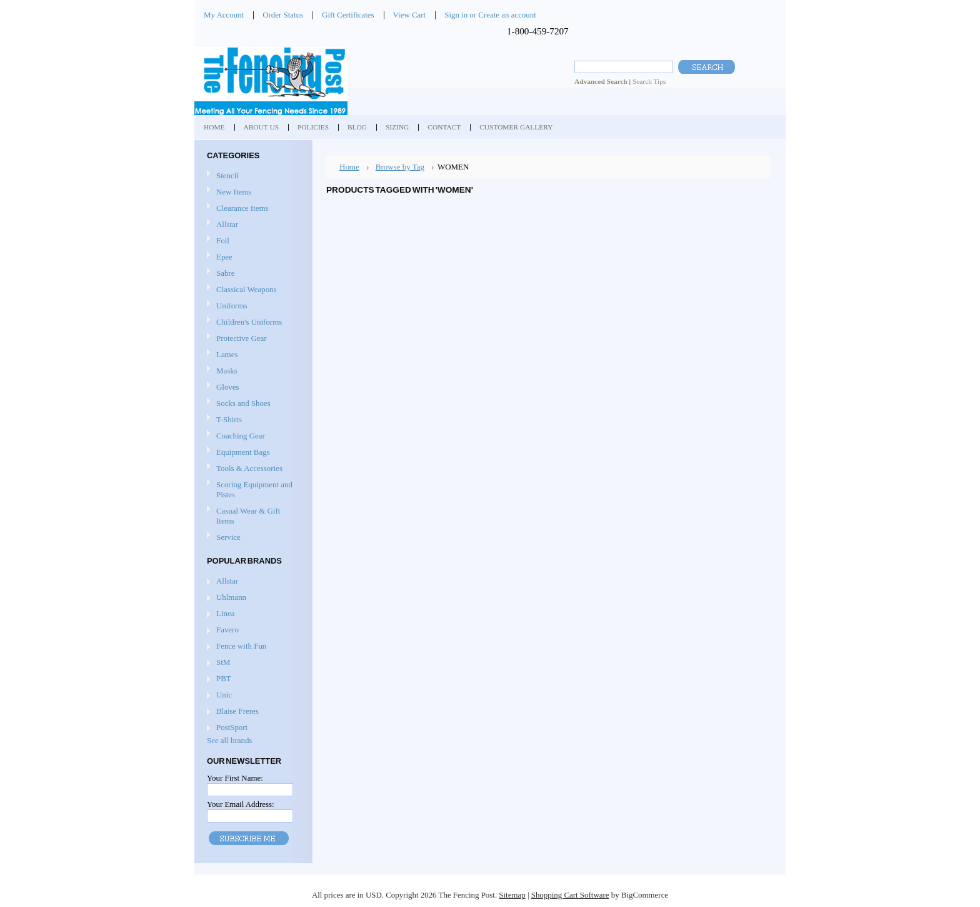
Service (228, 537)
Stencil (227, 175)
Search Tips (649, 81)
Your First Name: (235, 778)
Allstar (252, 225)
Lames (252, 355)
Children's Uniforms (252, 322)
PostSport (232, 727)
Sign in (456, 14)
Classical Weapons (252, 290)
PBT (223, 678)
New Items (233, 191)
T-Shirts (229, 419)
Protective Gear (252, 338)
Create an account (507, 14)
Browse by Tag (400, 166)
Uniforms (252, 306)
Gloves (252, 387)
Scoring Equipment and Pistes (252, 489)
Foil (252, 241)
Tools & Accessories (252, 469)
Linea (225, 613)
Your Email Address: (240, 804)
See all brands (229, 740)
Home (349, 166)
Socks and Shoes (252, 403)
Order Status (282, 14)
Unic (224, 694)
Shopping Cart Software (570, 894)
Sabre (252, 273)
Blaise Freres (237, 711)
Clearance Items (242, 208)
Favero (227, 629)
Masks (252, 371)
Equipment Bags (252, 452)
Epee (252, 257)
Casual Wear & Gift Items (252, 515)
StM (223, 662)
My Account (224, 14)
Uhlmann (231, 597)
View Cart (409, 14)
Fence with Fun (241, 646)
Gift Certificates (348, 14)
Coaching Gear (252, 436)
